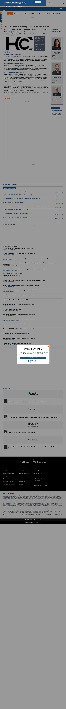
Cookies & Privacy (32, 362)
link (33, 361)
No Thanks (38, 1)
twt (30, 361)
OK (34, 1)
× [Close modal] (48, 346)
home (35, 361)
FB (28, 361)
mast (32, 361)
